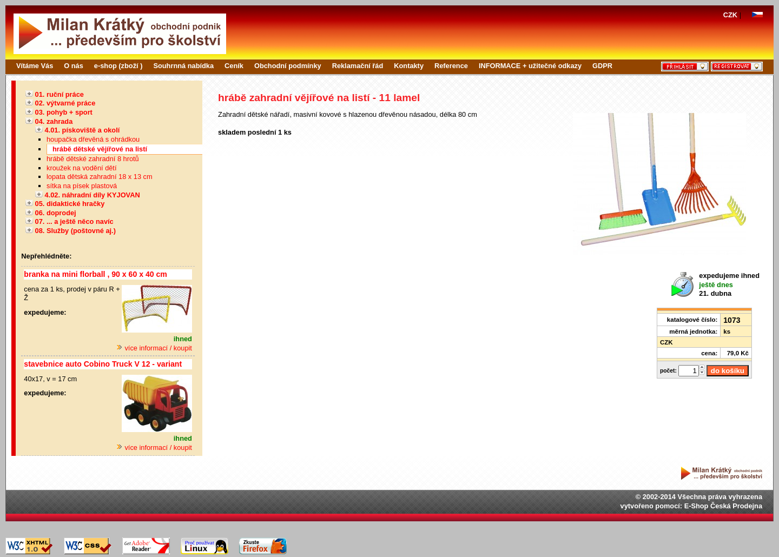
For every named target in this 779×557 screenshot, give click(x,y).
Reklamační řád (358, 66)
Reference (451, 66)
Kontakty (409, 66)
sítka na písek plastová (82, 186)
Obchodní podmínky (287, 66)
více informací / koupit (154, 348)
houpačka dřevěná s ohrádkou (93, 139)
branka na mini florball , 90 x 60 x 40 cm (95, 274)
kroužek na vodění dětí (81, 168)
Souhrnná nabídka (183, 66)
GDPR (602, 66)
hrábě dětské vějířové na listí (99, 149)
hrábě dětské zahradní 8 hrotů (93, 159)
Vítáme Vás (34, 66)
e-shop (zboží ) (118, 66)
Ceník (234, 66)
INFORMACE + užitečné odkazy (530, 66)
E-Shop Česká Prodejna (723, 506)
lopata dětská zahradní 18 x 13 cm (100, 177)
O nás (73, 66)
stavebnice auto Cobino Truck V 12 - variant (103, 364)
